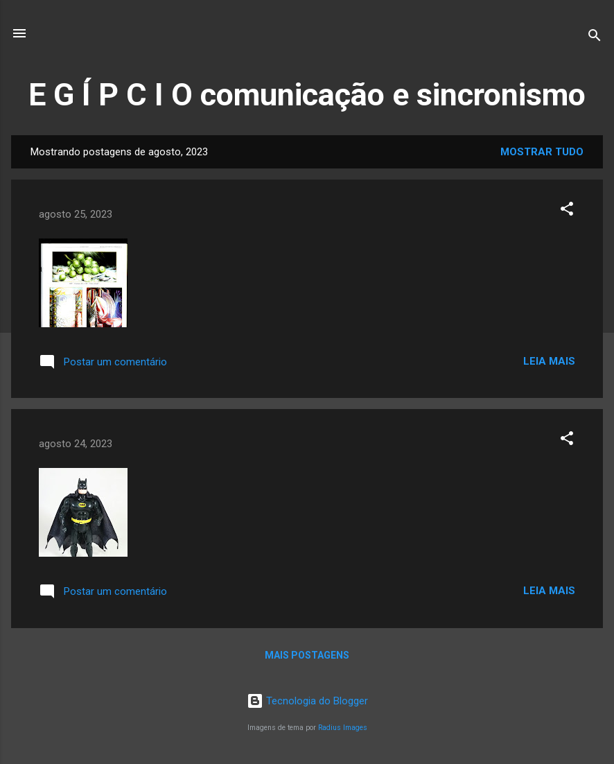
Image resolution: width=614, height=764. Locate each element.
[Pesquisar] (594, 38)
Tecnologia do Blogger (307, 701)
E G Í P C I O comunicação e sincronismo (307, 94)
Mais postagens (307, 655)
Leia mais (549, 361)
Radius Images (342, 727)
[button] (567, 211)
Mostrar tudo (542, 152)
